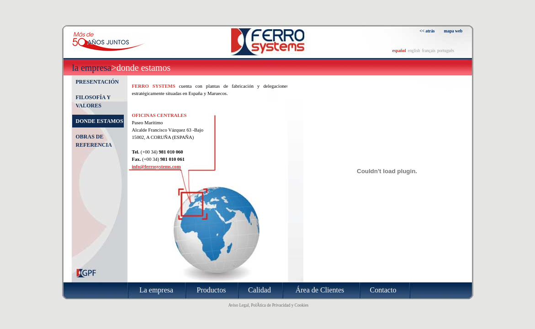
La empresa (91, 68)
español (399, 50)
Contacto (383, 290)
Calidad (259, 290)
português (445, 50)
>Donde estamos (141, 68)
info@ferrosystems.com (156, 166)
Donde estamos (99, 121)
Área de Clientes (320, 290)
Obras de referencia (94, 140)
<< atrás (426, 31)
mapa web (453, 31)
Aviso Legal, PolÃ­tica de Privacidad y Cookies (268, 305)
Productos (211, 290)
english (414, 50)
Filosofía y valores (93, 101)
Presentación (97, 82)
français (428, 50)
